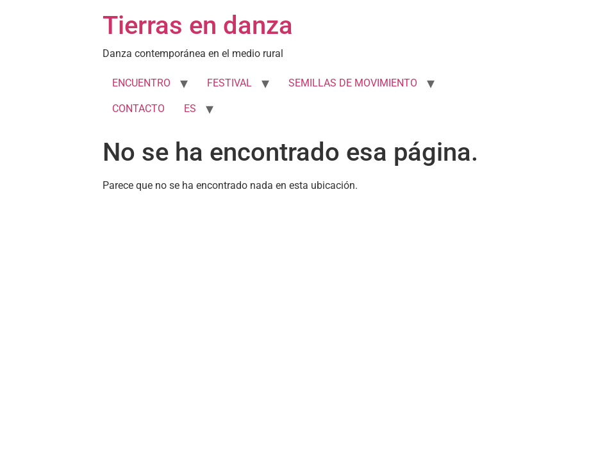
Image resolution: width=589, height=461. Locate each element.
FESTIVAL (229, 83)
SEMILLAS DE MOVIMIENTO (352, 83)
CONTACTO (138, 108)
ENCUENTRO (141, 83)
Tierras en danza (198, 25)
